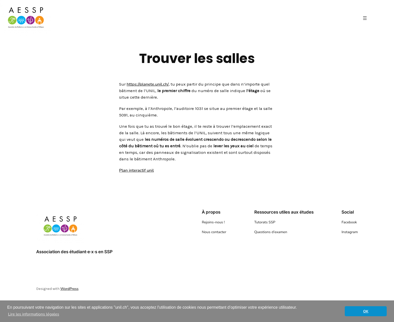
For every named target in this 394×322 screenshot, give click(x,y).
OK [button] (365, 311)
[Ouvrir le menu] (365, 18)
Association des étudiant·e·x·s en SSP (74, 251)
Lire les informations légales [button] (33, 314)
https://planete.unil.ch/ (148, 84)
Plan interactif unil (136, 170)
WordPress (69, 288)
